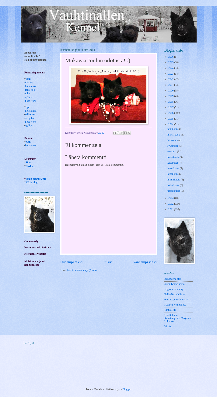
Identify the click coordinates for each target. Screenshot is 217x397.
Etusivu (108, 262)
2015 (171, 118)
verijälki (29, 118)
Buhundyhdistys (172, 278)
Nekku (29, 166)
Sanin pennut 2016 (36, 178)
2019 (171, 96)
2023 (171, 73)
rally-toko (30, 89)
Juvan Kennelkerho (174, 284)
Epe (28, 107)
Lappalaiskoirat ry (174, 289)
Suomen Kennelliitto (175, 304)
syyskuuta (173, 145)
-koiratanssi (30, 110)
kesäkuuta (173, 162)
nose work (30, 100)
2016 (171, 113)
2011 (171, 209)
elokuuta (172, 151)
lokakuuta (172, 140)
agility (28, 125)
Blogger (126, 389)
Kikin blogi (32, 182)
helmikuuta (173, 185)
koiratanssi (31, 86)
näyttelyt (29, 82)
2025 (171, 62)
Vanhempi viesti (145, 262)
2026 (171, 56)
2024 (171, 68)
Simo (28, 162)
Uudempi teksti (71, 262)
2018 (171, 101)
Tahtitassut (170, 309)
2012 (171, 203)
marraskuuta (174, 134)
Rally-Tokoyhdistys (174, 294)
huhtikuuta (173, 174)
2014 (171, 124)
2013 (171, 198)
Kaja (28, 141)
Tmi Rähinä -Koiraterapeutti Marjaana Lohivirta (177, 318)
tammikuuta (173, 190)
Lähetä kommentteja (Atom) (82, 270)
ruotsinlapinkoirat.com (176, 299)
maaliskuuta (174, 179)
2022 (171, 79)
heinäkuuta (173, 157)
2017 (171, 107)
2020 (171, 90)
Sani (28, 78)
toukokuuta (173, 168)
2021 (171, 84)
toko (27, 93)
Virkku (168, 326)
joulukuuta (173, 129)
